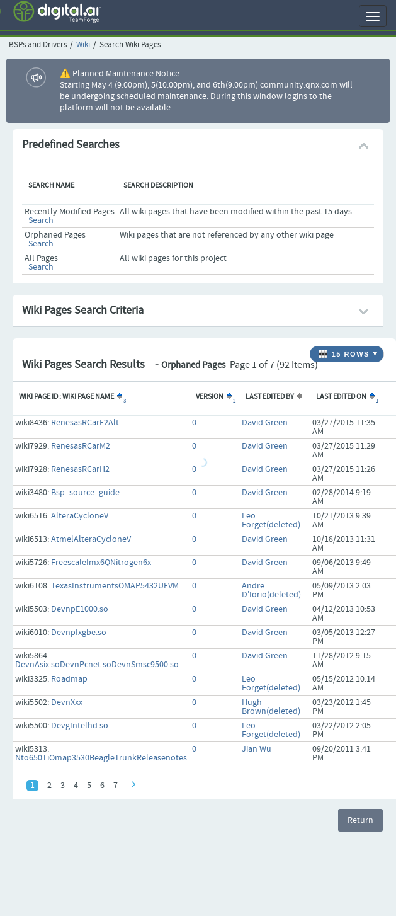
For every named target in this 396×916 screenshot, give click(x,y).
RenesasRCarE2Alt (85, 422)
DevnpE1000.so (79, 609)
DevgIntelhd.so (79, 725)
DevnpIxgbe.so (78, 632)
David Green (265, 422)
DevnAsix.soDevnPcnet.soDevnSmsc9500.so (97, 664)
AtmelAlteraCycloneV (91, 539)
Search (41, 220)
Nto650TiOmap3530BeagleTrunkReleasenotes (101, 758)
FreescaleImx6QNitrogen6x (101, 562)
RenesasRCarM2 (80, 446)
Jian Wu (256, 749)
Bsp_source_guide (85, 492)
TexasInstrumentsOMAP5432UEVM (115, 586)
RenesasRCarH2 (80, 469)
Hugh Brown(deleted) (271, 707)
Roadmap (69, 679)
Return (360, 820)
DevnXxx (66, 702)
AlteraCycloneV (79, 516)
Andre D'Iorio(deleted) (271, 590)
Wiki (83, 45)
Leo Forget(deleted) (271, 520)
